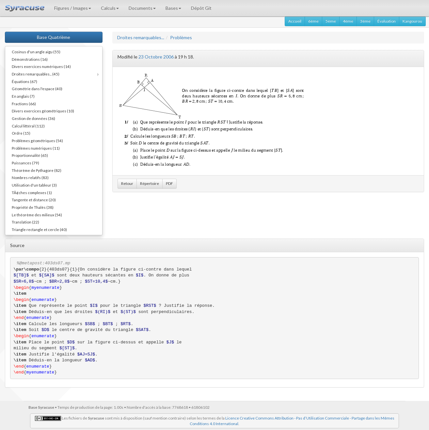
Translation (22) (25, 222)
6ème (313, 21)
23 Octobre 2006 (156, 56)
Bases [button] (173, 8)
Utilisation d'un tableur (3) (34, 185)
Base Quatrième (53, 37)
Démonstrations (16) (30, 59)
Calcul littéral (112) (28, 126)
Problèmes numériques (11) (36, 148)
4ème (348, 21)
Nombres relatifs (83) (30, 177)
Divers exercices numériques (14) (41, 66)
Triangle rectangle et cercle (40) (39, 229)
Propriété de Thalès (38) (33, 207)
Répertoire (149, 183)
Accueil (294, 21)
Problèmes (181, 37)
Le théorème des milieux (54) (37, 214)
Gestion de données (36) (33, 118)
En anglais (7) (23, 96)
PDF (169, 183)
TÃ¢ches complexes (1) (32, 192)
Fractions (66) (24, 103)
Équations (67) (24, 81)
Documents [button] (142, 8)
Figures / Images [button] (72, 8)
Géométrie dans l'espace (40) (37, 88)
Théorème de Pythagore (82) (36, 170)
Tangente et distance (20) (34, 199)
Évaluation (386, 21)
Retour (127, 183)
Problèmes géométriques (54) (37, 140)
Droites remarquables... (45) (35, 74)
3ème (365, 21)
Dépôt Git (201, 8)
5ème (331, 21)
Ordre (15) (21, 133)
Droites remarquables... (140, 37)
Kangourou (412, 21)
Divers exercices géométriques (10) (43, 110)
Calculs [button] (110, 8)
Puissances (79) (25, 162)
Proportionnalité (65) (30, 155)
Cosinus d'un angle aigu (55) (36, 51)
